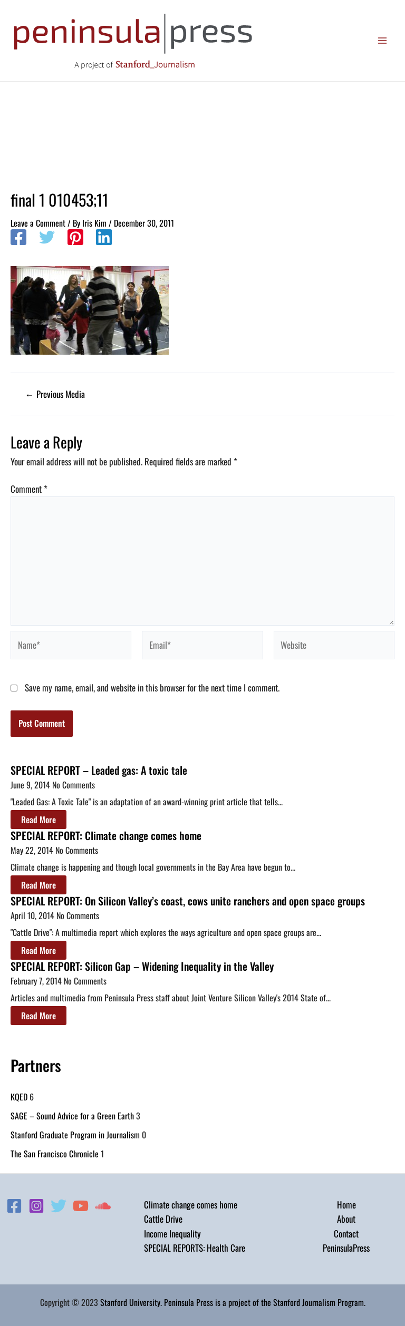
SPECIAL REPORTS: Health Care (194, 1247)
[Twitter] (47, 238)
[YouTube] (81, 1206)
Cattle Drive (163, 1218)
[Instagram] (36, 1206)
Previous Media (55, 393)
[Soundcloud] (103, 1206)
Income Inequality (172, 1233)
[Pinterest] (75, 238)
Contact (346, 1233)
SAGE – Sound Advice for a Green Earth (72, 1115)
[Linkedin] (104, 238)
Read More (38, 819)
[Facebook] (18, 238)
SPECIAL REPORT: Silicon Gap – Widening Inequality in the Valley (142, 966)
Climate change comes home (190, 1204)
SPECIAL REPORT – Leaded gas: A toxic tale (99, 770)
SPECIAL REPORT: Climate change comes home (106, 835)
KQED (19, 1096)
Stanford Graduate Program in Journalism (75, 1134)
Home (346, 1204)
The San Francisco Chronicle (55, 1153)
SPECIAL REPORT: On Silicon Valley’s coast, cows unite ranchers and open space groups (188, 901)
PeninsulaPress (346, 1247)
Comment (29, 488)
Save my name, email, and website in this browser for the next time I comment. (152, 687)
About (346, 1218)
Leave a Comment (38, 223)
